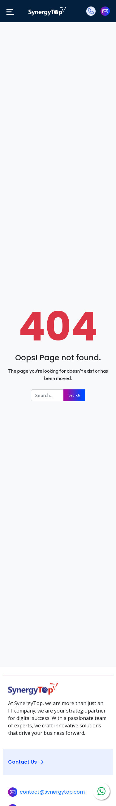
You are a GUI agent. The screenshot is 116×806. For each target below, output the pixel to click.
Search (74, 395)
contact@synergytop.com (52, 791)
